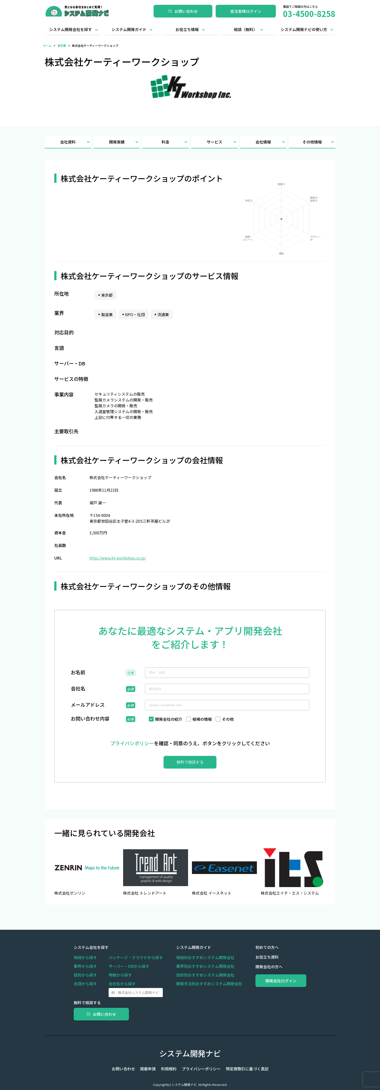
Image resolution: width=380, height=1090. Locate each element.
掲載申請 (149, 1069)
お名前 (78, 673)
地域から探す (85, 957)
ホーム (47, 45)
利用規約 (168, 1069)
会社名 (78, 689)
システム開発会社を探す (70, 29)
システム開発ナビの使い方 (304, 29)
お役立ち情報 (187, 29)
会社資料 (75, 142)
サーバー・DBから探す (129, 966)
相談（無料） (245, 29)
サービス (222, 142)
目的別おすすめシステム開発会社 (203, 975)
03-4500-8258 (309, 13)
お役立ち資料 (262, 957)
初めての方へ (262, 947)
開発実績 (124, 142)
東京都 (61, 45)
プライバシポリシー (132, 743)
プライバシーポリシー (199, 1069)
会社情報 (270, 142)
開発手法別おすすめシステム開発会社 (207, 983)
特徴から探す (120, 975)
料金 (175, 142)
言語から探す (85, 983)
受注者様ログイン (245, 11)
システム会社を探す (91, 947)
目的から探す (85, 975)
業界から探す (85, 966)
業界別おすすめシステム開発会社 (203, 966)
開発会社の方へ (264, 967)
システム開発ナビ (190, 1053)
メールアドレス (88, 705)
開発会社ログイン (278, 981)
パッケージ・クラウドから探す (136, 957)
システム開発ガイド (128, 29)
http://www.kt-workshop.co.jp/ (117, 558)
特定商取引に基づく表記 (244, 1069)
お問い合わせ (183, 11)
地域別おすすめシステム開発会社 (203, 957)
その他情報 (318, 142)
